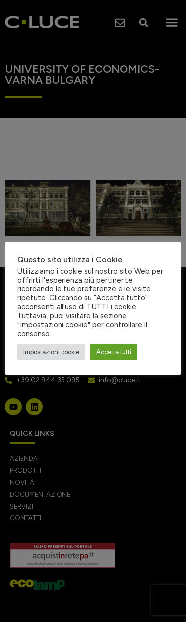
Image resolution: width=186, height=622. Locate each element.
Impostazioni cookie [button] (51, 352)
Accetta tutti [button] (113, 352)
